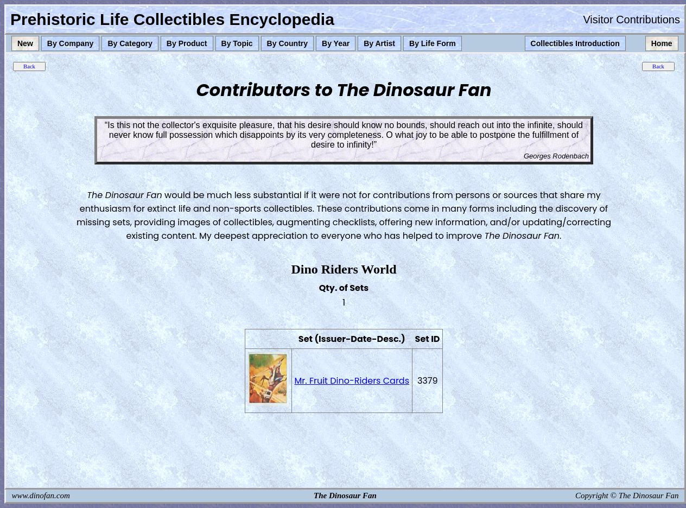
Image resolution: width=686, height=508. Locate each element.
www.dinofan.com (41, 495)
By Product (187, 43)
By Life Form (432, 43)
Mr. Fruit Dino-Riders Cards (352, 380)
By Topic (237, 43)
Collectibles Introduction (575, 43)
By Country (287, 43)
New (25, 43)
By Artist (379, 43)
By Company (70, 43)
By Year (336, 43)
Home (661, 43)
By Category (129, 43)
